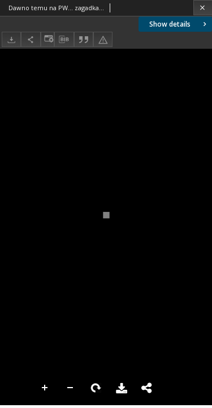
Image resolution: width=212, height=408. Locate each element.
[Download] (11, 39)
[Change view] (47, 39)
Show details (179, 24)
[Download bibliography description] (63, 40)
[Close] (202, 7)
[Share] (30, 39)
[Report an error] (103, 39)
